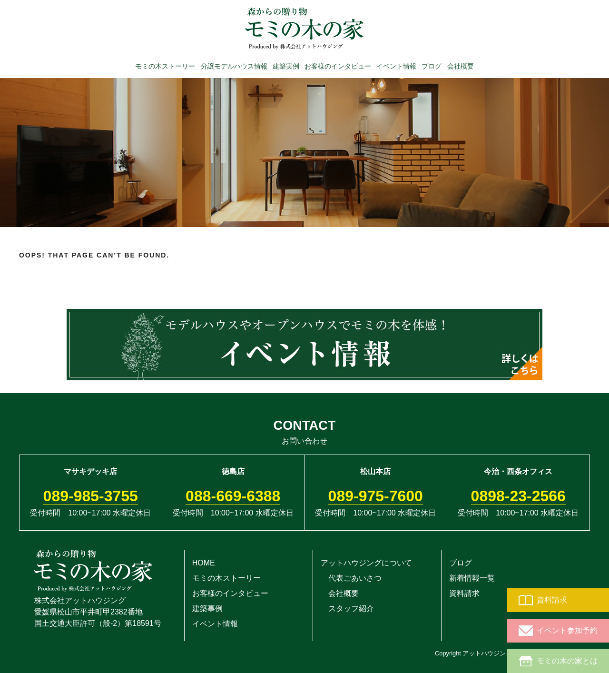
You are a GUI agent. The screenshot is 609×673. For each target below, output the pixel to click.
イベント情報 (396, 65)
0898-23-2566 (518, 496)
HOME (203, 563)
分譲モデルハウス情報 (234, 65)
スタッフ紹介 (347, 608)
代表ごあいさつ (351, 578)
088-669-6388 (233, 496)
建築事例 (207, 608)
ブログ (432, 65)
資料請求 (543, 600)
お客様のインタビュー (337, 65)
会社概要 (460, 65)
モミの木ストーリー (165, 65)
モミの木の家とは (558, 661)
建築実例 (286, 65)
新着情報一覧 (472, 578)
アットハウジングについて (366, 563)
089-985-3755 (90, 496)
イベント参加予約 (558, 630)
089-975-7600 (375, 496)
